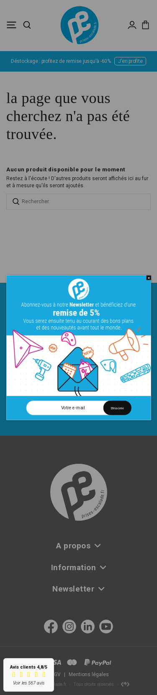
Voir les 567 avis (28, 683)
